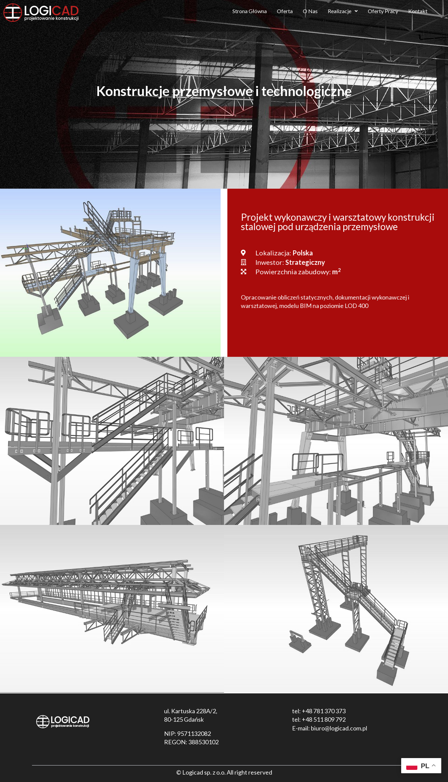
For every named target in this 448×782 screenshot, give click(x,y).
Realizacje (343, 11)
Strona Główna (249, 11)
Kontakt (417, 11)
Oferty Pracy (383, 11)
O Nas (310, 11)
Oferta (285, 11)
